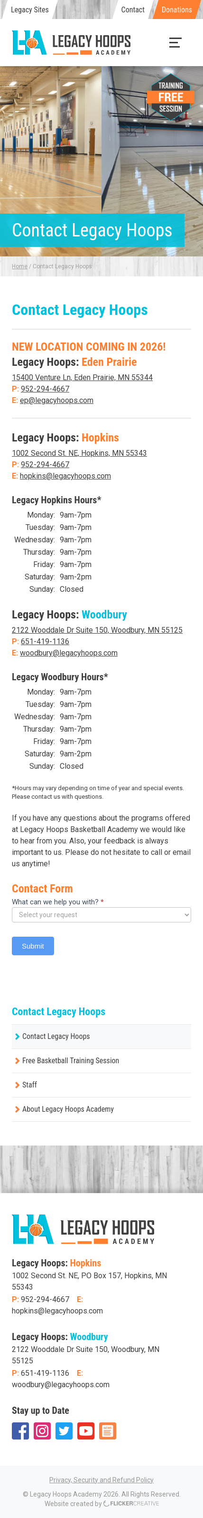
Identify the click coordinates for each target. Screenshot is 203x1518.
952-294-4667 (45, 388)
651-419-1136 (45, 641)
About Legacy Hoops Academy (68, 1109)
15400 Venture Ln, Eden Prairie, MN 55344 (82, 377)
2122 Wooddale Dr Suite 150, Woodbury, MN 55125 (97, 630)
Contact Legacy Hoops (56, 1036)
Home (20, 266)
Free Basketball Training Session (70, 1060)
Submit (33, 946)
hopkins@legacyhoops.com (65, 475)
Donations (177, 9)
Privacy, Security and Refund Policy (101, 1480)
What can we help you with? (58, 902)
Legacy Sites (30, 9)
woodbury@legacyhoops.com (69, 652)
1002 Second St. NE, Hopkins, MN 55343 (79, 453)
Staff (29, 1084)
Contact (133, 9)
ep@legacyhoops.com (56, 400)
